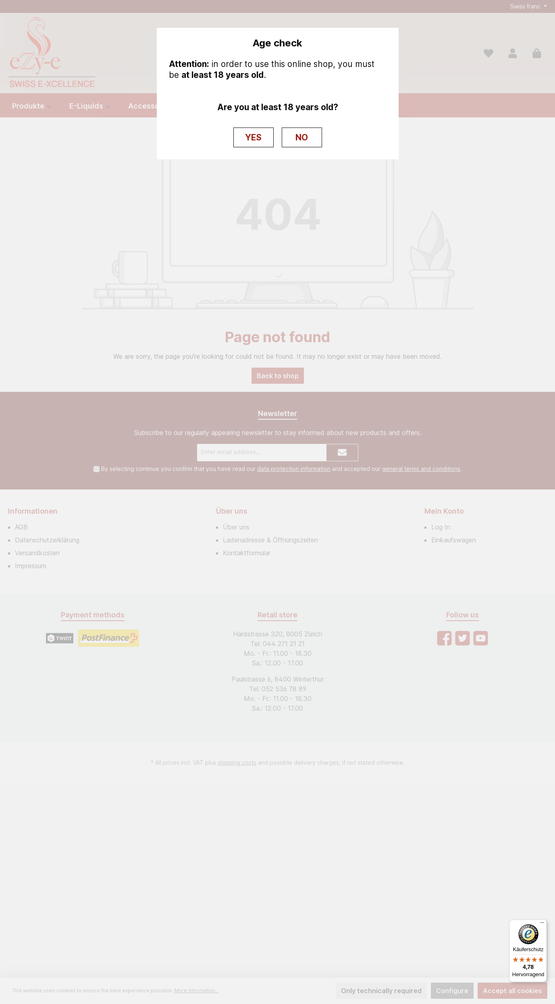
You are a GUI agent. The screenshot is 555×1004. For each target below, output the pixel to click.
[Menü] (542, 924)
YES (253, 137)
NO (301, 137)
